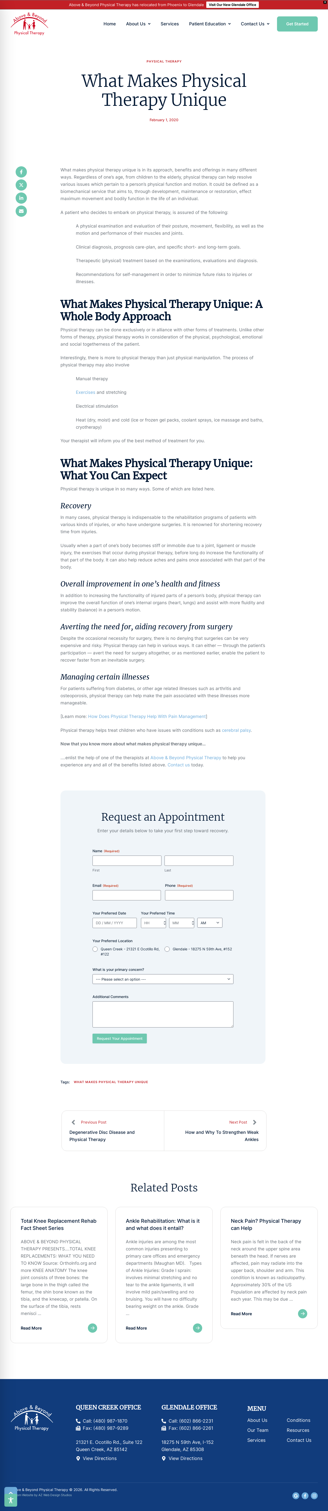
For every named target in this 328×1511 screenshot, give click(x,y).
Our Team (258, 1430)
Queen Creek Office (108, 1407)
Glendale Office (189, 1407)
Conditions (298, 1420)
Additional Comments (111, 996)
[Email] (21, 211)
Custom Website (21, 1495)
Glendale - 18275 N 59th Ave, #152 (202, 949)
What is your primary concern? (118, 969)
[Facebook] (21, 172)
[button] (149, 24)
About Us (257, 1420)
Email (106, 885)
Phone (179, 885)
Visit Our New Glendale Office (232, 5)
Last (168, 870)
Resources (298, 1430)
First (96, 870)
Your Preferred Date (109, 913)
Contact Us (299, 1440)
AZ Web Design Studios (55, 1495)
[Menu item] (110, 24)
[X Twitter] (21, 185)
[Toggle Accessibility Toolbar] (11, 1500)
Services (256, 1440)
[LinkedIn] (21, 198)
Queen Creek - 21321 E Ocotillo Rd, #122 (130, 951)
